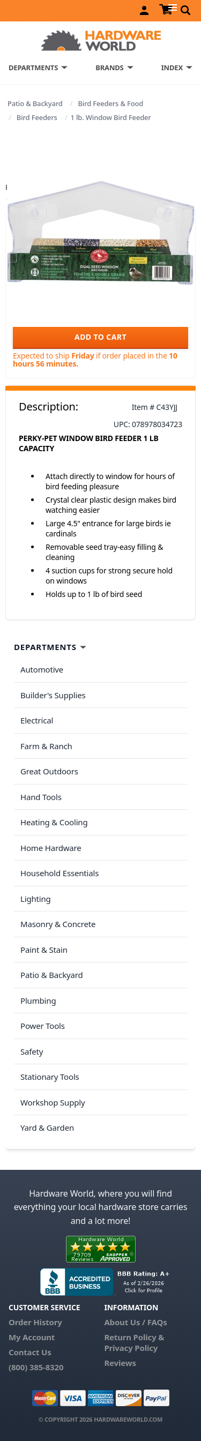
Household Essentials (59, 873)
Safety (31, 1051)
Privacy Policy (131, 1347)
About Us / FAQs (135, 1322)
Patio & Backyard (35, 103)
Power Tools (42, 1025)
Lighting (35, 898)
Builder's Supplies (53, 695)
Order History (35, 1322)
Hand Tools (41, 797)
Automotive (41, 669)
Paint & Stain (44, 949)
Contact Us (30, 1352)
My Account (32, 1337)
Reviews (120, 1362)
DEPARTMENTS (33, 67)
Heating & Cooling (54, 822)
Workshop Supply (52, 1102)
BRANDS (109, 67)
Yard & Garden (47, 1127)
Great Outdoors (49, 771)
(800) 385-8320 (36, 1367)
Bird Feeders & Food (110, 103)
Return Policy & (134, 1337)
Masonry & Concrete (57, 924)
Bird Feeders (37, 117)
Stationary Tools (49, 1076)
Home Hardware (50, 847)
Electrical (36, 720)
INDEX (172, 67)
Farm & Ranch (46, 746)
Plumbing (38, 1000)
